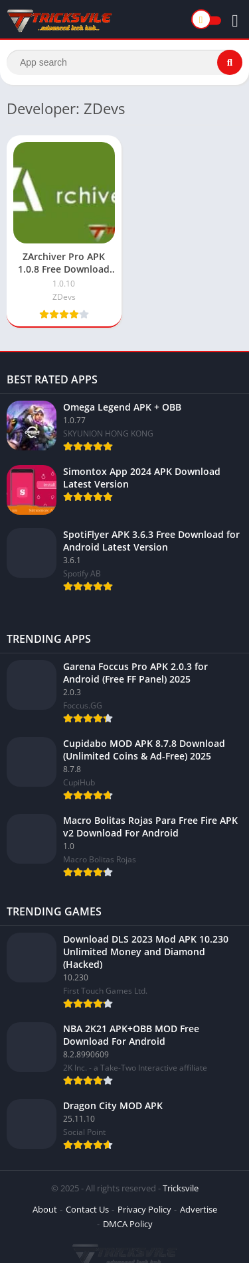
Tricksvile (181, 1188)
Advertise (198, 1209)
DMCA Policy (128, 1224)
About (45, 1209)
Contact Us (87, 1209)
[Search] (124, 62)
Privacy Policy (144, 1209)
